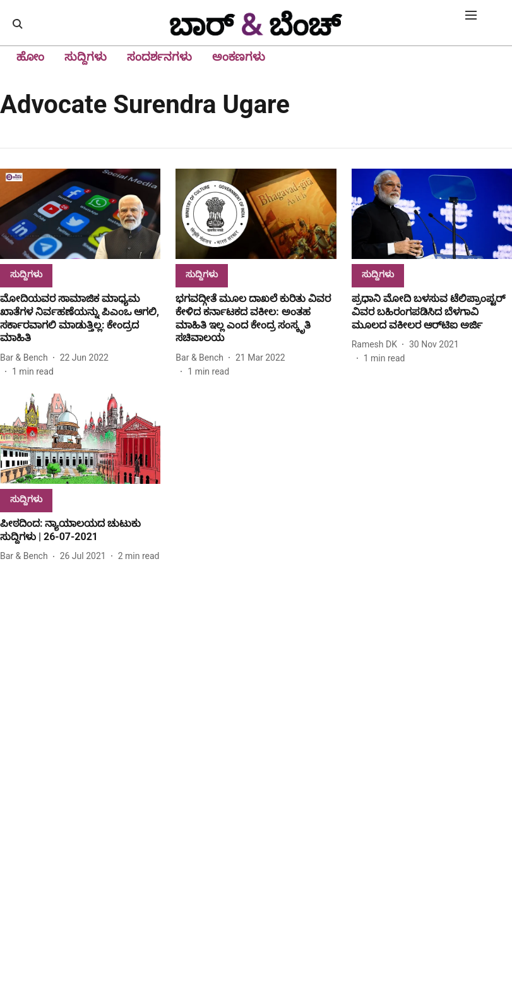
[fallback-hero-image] (80, 214)
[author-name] (26, 357)
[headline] (80, 318)
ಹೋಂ (30, 56)
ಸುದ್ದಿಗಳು (85, 56)
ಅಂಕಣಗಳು (238, 56)
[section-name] (26, 274)
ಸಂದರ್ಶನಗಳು (159, 56)
